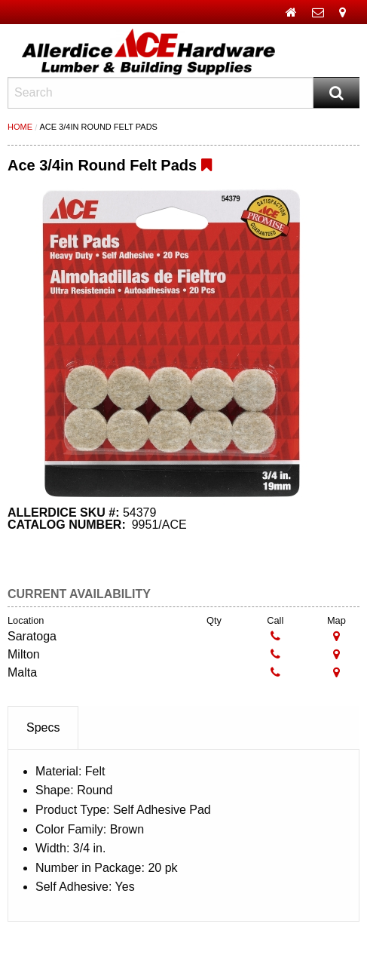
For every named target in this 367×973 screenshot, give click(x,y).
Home (20, 126)
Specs (43, 727)
